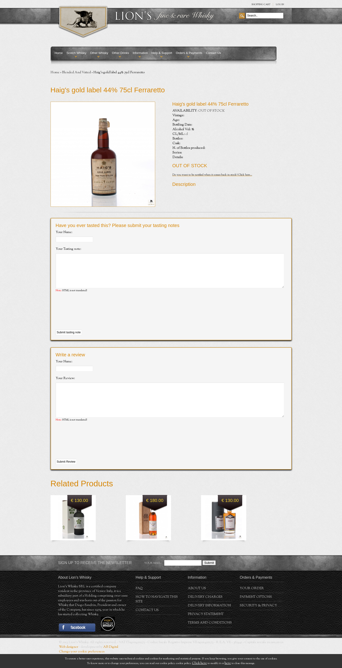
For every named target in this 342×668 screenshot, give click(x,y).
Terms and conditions (210, 637)
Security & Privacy (258, 619)
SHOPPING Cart (260, 4)
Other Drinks (120, 53)
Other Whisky (99, 53)
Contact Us (213, 53)
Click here (199, 663)
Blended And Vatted (76, 72)
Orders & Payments (189, 53)
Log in (280, 4)
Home (59, 53)
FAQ (139, 602)
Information (140, 53)
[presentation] (91, 318)
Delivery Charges (205, 611)
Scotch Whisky (76, 53)
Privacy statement (206, 628)
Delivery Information (209, 619)
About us (197, 602)
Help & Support (161, 53)
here (228, 663)
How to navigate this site (157, 613)
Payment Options (256, 611)
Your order (252, 602)
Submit (209, 576)
